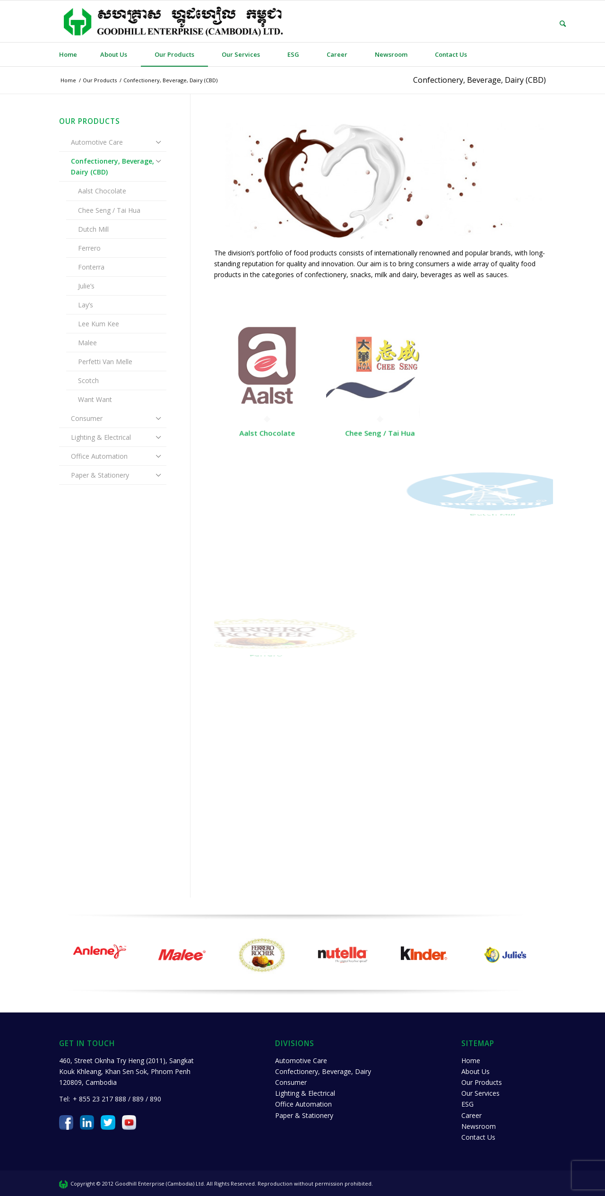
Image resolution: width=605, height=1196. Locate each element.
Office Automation (99, 456)
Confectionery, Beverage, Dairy (323, 1071)
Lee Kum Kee (98, 323)
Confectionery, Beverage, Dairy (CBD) (479, 80)
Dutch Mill (93, 229)
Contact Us (478, 1137)
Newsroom (478, 1126)
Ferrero (89, 248)
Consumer (87, 418)
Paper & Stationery (100, 475)
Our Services (480, 1093)
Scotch (88, 380)
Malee (87, 342)
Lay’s (85, 304)
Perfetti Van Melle (105, 361)
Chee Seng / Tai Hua (109, 210)
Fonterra (91, 266)
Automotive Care (97, 142)
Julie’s (86, 285)
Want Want (95, 399)
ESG (467, 1104)
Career (471, 1115)
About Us (475, 1071)
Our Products (481, 1082)
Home (470, 1060)
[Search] (556, 23)
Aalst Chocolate (102, 190)
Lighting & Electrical (101, 437)
